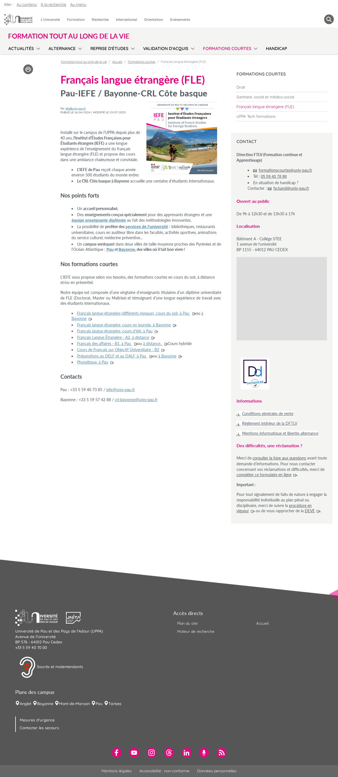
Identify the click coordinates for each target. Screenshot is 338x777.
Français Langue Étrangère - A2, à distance (113, 337)
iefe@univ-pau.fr (75, 108)
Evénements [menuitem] (180, 19)
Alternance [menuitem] (62, 48)
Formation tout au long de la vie (84, 62)
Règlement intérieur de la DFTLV (269, 423)
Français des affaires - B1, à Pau (104, 343)
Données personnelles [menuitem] (217, 770)
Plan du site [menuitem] (187, 623)
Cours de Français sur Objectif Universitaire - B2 (118, 349)
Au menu (78, 4)
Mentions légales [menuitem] (116, 770)
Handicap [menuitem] (276, 48)
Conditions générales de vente (267, 413)
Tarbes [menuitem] (114, 703)
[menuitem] (282, 87)
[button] (40, 617)
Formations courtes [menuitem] (227, 48)
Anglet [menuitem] (25, 703)
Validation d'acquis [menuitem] (165, 48)
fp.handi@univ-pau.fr (291, 188)
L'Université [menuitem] (50, 19)
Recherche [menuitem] (100, 19)
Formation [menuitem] (76, 19)
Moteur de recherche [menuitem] (195, 631)
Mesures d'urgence (37, 720)
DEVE (310, 510)
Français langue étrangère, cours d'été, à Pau (115, 331)
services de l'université (146, 226)
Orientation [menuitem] (153, 19)
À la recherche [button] (53, 4)
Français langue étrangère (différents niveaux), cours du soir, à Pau (133, 313)
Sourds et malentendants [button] (51, 667)
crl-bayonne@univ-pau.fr (136, 400)
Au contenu (27, 4)
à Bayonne (167, 356)
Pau (110, 249)
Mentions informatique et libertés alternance (280, 433)
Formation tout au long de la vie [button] (68, 36)
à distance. (152, 343)
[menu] (37, 48)
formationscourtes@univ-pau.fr (285, 170)
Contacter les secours (39, 727)
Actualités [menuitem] (21, 48)
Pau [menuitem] (99, 703)
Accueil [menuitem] (262, 623)
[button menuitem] (329, 19)
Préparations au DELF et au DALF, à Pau (112, 356)
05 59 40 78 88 (274, 176)
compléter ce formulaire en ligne (264, 474)
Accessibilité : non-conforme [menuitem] (164, 770)
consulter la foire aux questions (279, 458)
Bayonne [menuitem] (45, 703)
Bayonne (127, 249)
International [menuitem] (126, 19)
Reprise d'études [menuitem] (109, 48)
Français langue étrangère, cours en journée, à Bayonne (124, 325)
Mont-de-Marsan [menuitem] (74, 703)
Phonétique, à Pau (92, 362)
